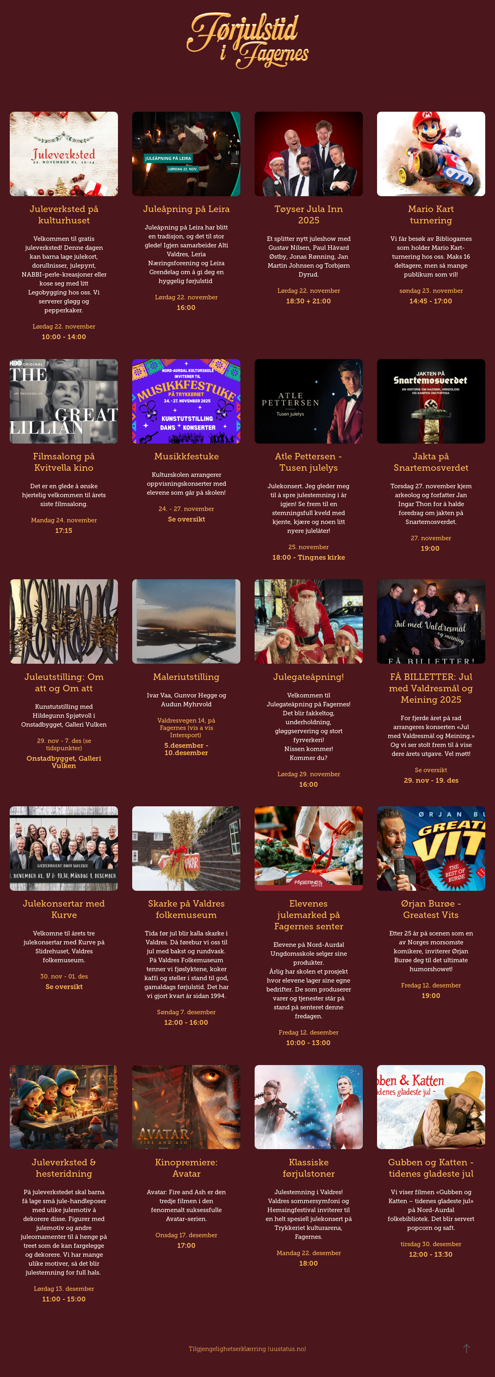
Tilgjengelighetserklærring (227, 1349)
